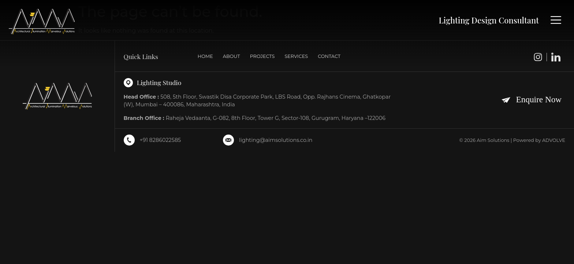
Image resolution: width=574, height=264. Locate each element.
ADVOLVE (553, 140)
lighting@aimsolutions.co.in (275, 140)
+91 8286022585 (160, 140)
